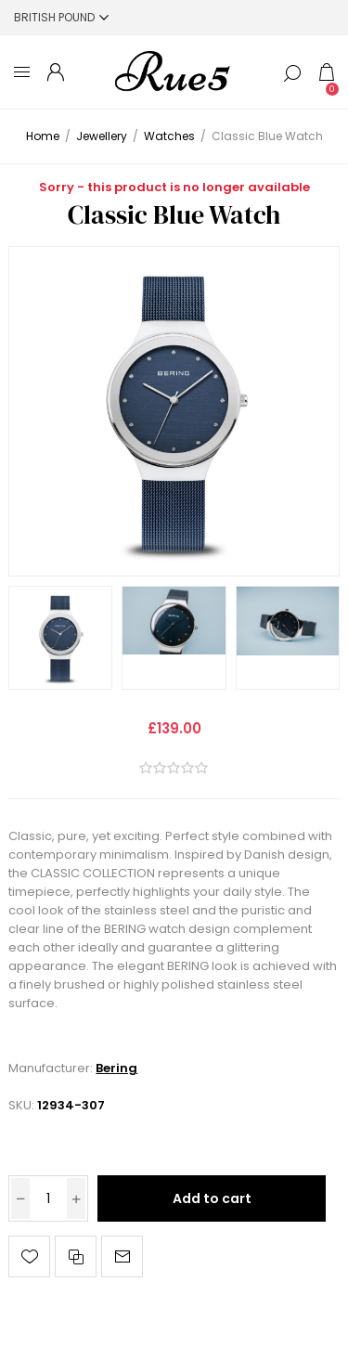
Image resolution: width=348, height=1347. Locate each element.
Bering (116, 1068)
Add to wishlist (29, 1256)
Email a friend (122, 1256)
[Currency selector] (61, 17)
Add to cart (212, 1198)
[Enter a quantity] (48, 1198)
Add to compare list (76, 1256)
